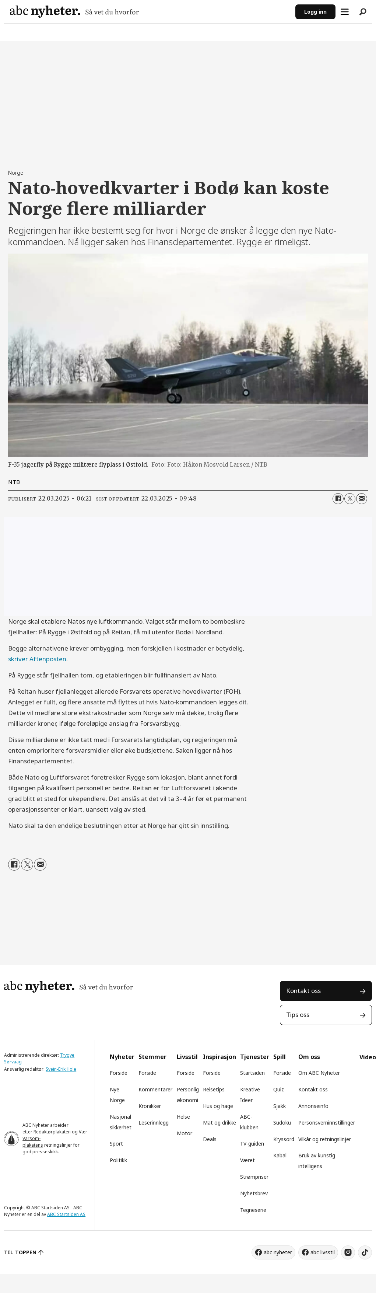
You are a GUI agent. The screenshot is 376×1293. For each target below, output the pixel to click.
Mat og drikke (219, 1122)
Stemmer (152, 1057)
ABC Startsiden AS (66, 1214)
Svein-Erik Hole (61, 1069)
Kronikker (149, 1105)
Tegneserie (253, 1209)
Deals (210, 1139)
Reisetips (214, 1089)
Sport (116, 1143)
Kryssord (283, 1139)
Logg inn (315, 11)
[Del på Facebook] (338, 498)
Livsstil (187, 1057)
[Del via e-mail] (361, 498)
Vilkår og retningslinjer (324, 1139)
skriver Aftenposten (37, 659)
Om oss (309, 1057)
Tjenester (254, 1057)
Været (247, 1160)
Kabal (280, 1155)
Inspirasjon (219, 1057)
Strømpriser (254, 1176)
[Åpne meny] (344, 12)
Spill (279, 1057)
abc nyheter (278, 1252)
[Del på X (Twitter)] (349, 498)
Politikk (118, 1160)
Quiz (278, 1089)
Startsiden (252, 1072)
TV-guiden (252, 1143)
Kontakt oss (303, 990)
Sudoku (282, 1122)
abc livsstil (322, 1252)
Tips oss (297, 1014)
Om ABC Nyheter (319, 1072)
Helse (183, 1116)
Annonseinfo (313, 1105)
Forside (118, 1072)
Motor (184, 1133)
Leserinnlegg (153, 1122)
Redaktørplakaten (52, 1132)
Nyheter (122, 1057)
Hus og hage (218, 1105)
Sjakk (279, 1105)
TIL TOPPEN (20, 1252)
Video (367, 1057)
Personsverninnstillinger (326, 1122)
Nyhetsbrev (254, 1193)
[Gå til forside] (74, 11)
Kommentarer (155, 1089)
